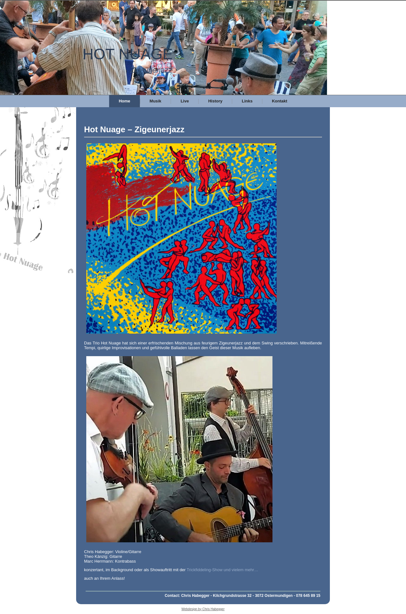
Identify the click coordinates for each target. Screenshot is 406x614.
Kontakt (279, 101)
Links (247, 101)
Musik (155, 101)
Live (184, 101)
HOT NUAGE (127, 54)
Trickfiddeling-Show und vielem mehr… (222, 569)
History (215, 101)
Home (124, 101)
